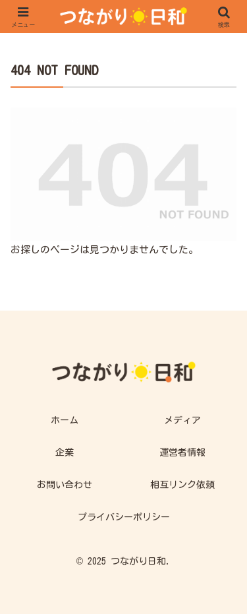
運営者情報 (182, 452)
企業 (64, 452)
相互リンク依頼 (182, 484)
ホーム (64, 420)
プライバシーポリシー (124, 517)
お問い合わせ (64, 484)
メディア (182, 420)
